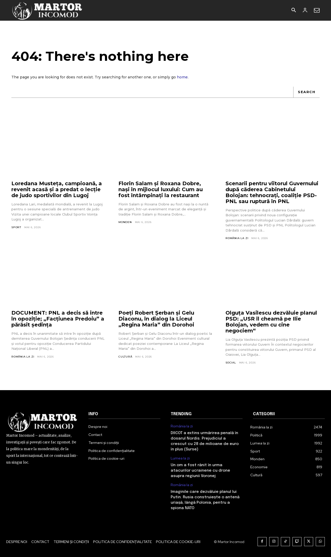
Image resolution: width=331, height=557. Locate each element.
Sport (16, 227)
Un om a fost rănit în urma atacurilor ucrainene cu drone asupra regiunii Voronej (200, 470)
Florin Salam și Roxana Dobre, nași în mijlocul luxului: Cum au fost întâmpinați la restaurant (160, 189)
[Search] (306, 92)
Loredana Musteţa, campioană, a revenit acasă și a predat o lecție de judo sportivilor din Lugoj (56, 189)
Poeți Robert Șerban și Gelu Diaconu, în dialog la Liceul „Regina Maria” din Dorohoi (156, 319)
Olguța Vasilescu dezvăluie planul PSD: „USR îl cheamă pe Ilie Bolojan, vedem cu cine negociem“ (271, 322)
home (182, 77)
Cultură (125, 356)
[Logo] (47, 10)
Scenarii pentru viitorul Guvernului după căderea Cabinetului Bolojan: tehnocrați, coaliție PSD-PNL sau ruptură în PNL (271, 192)
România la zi (236, 238)
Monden (125, 222)
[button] (293, 11)
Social (230, 362)
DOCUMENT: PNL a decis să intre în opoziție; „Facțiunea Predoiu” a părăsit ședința (57, 319)
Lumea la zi (180, 458)
